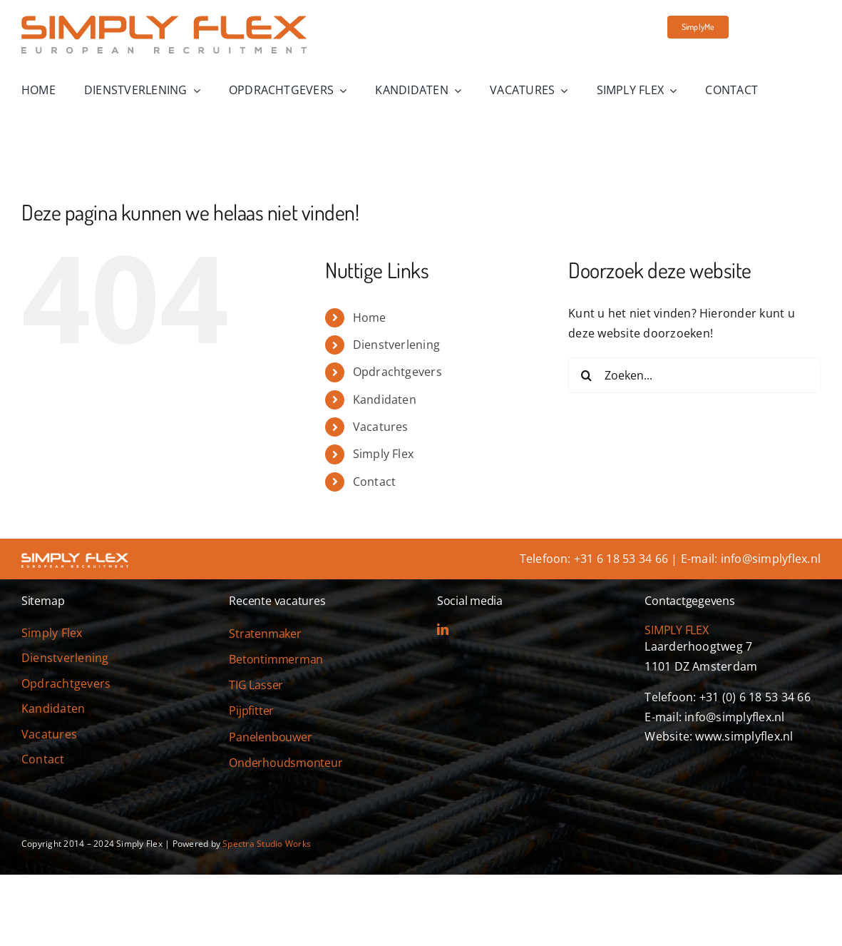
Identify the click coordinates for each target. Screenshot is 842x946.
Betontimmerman (276, 659)
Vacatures (381, 426)
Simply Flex (383, 454)
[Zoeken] (586, 375)
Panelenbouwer (270, 737)
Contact (374, 481)
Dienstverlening (397, 344)
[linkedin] (442, 629)
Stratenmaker (265, 633)
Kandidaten (384, 399)
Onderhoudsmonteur (285, 762)
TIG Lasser (256, 685)
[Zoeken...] (694, 375)
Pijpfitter (251, 710)
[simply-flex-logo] (164, 21)
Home (369, 317)
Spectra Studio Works (266, 844)
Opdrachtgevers (397, 372)
